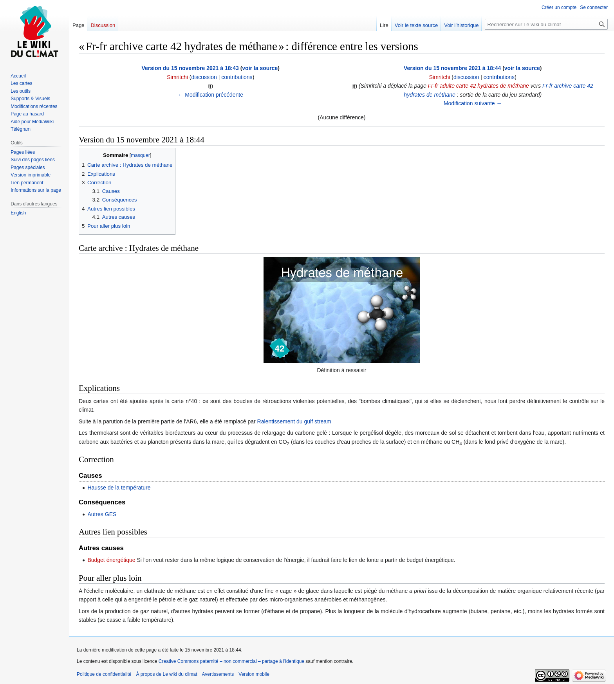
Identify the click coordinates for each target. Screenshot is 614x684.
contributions (236, 77)
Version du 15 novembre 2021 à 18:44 (452, 68)
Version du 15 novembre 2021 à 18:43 (189, 68)
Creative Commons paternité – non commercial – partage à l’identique (231, 661)
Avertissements (218, 674)
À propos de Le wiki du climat (166, 674)
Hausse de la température (118, 487)
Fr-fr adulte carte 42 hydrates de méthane (478, 86)
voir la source (260, 68)
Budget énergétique (111, 560)
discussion (204, 77)
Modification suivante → (473, 103)
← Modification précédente (210, 95)
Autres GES (101, 514)
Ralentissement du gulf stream (294, 421)
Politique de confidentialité (104, 674)
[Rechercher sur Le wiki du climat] (546, 24)
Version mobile (253, 674)
